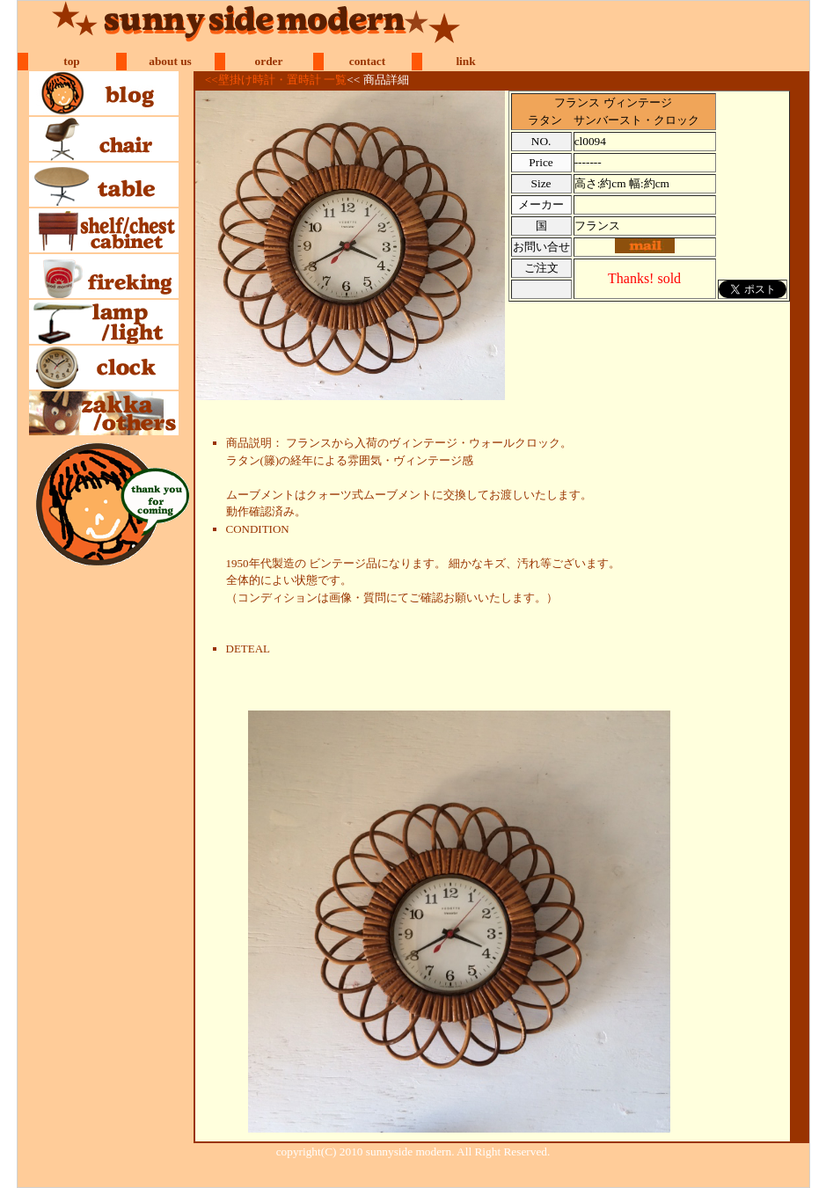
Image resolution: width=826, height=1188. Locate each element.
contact (367, 61)
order (269, 61)
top (71, 61)
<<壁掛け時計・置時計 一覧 (276, 79)
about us (170, 61)
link (465, 61)
